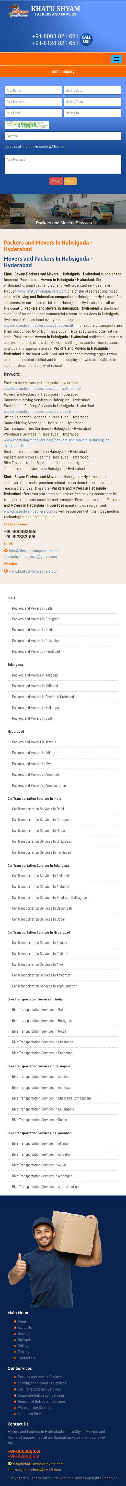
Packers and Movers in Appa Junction (39, 785)
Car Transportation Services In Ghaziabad (42, 841)
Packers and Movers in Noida (33, 629)
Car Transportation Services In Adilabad (40, 875)
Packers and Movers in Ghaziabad (36, 640)
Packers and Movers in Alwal (32, 763)
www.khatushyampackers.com (42, 291)
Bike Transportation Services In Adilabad (41, 1076)
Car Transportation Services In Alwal (38, 964)
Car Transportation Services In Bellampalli (42, 908)
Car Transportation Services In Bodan (39, 919)
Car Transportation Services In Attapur (39, 942)
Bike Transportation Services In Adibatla (41, 1154)
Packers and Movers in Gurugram (35, 619)
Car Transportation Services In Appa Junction (44, 986)
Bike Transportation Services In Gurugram (42, 1020)
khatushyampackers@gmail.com (30, 556)
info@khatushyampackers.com (34, 550)
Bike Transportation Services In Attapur (40, 1143)
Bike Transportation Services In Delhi (38, 1009)
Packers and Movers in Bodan (33, 718)
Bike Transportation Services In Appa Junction (45, 1186)
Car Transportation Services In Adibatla (40, 953)
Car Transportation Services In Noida (38, 830)
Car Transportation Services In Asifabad (40, 886)
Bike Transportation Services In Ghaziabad (42, 1042)
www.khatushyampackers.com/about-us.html (40, 325)
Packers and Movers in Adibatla (34, 752)
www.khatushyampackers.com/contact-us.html (42, 388)
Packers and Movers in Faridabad (36, 651)
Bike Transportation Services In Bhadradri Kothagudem (51, 1098)
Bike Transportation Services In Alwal (39, 1165)
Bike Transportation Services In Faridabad (42, 1052)
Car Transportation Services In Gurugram (41, 819)
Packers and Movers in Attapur (34, 742)
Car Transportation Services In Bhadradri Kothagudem (50, 897)
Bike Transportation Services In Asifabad (41, 1087)
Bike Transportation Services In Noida (39, 1031)
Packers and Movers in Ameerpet (35, 774)
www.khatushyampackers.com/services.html (40, 411)
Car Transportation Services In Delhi (38, 808)
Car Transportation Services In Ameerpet (41, 975)
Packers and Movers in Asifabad (35, 685)
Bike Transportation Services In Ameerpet (42, 1176)
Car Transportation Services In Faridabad (41, 852)
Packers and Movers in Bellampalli (36, 707)
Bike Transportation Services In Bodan (39, 1119)
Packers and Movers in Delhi (32, 608)
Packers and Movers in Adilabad (35, 675)
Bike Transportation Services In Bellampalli (43, 1109)
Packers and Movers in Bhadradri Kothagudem (45, 696)
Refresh (57, 146)
